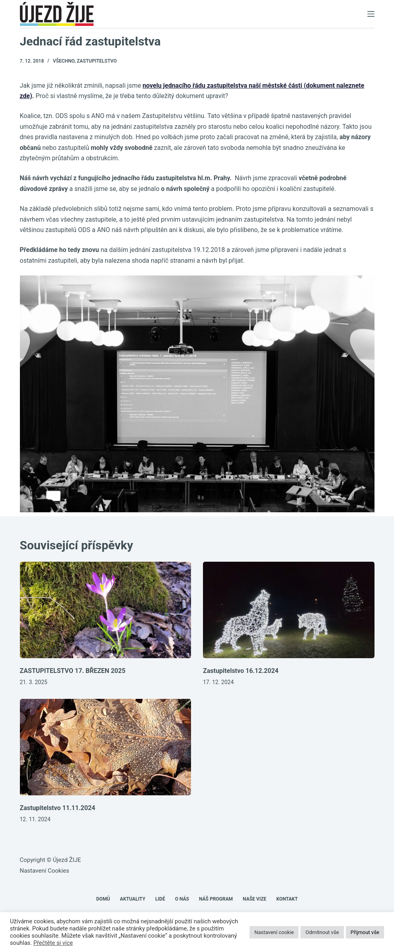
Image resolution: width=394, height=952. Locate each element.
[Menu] (370, 14)
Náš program (216, 899)
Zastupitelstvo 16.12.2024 (241, 671)
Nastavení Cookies (44, 870)
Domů (103, 899)
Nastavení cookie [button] (274, 932)
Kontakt (287, 899)
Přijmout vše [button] (365, 932)
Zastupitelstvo (97, 61)
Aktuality (132, 899)
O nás (182, 899)
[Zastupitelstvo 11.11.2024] (105, 747)
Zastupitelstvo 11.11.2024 (58, 808)
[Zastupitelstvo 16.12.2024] (288, 610)
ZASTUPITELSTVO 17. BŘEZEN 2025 (73, 671)
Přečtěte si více (53, 942)
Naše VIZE (254, 899)
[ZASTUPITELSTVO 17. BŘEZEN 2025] (105, 610)
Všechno (63, 61)
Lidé (160, 899)
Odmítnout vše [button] (322, 932)
